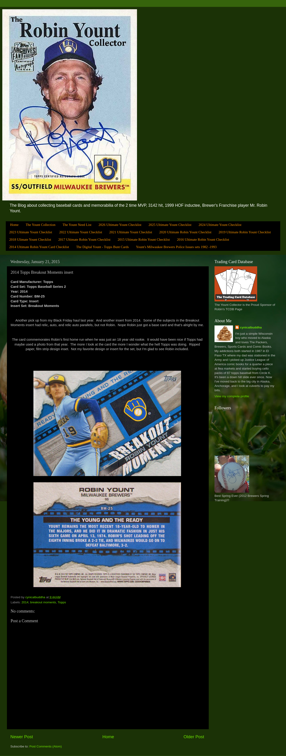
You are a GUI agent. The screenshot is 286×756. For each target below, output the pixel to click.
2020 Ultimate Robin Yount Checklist (185, 232)
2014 (24, 602)
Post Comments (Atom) (46, 746)
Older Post (194, 736)
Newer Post (21, 736)
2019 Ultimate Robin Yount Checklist (245, 232)
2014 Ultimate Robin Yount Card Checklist (39, 247)
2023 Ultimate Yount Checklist (30, 232)
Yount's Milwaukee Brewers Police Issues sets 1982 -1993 (176, 247)
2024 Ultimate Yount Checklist (220, 225)
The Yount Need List (77, 225)
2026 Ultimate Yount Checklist (119, 225)
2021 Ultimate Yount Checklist (130, 232)
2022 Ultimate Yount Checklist (80, 232)
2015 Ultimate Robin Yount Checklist (144, 239)
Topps (62, 602)
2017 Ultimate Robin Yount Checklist (84, 239)
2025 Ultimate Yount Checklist (170, 225)
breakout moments (43, 602)
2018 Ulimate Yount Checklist (30, 239)
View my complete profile (231, 396)
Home (14, 225)
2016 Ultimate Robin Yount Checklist (203, 239)
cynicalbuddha (251, 327)
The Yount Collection (40, 225)
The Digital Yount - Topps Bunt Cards (102, 247)
